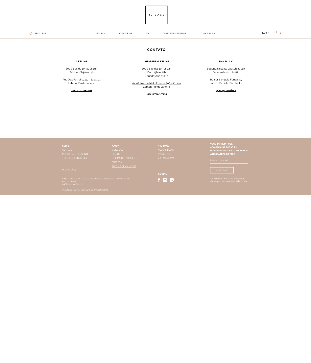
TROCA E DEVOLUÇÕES (124, 166)
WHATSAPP (179, 357)
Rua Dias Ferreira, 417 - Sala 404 (82, 79)
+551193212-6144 (226, 90)
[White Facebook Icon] (158, 179)
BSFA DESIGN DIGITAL (99, 190)
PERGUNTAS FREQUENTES (76, 154)
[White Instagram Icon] (165, 179)
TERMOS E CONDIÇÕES (74, 158)
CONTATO (67, 150)
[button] (125, 34)
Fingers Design (83, 190)
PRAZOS (116, 154)
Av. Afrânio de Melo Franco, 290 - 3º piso (156, 83)
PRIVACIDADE (69, 169)
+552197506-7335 (156, 94)
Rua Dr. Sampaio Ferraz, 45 (226, 79)
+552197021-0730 (81, 90)
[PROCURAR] (48, 33)
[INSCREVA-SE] (222, 170)
